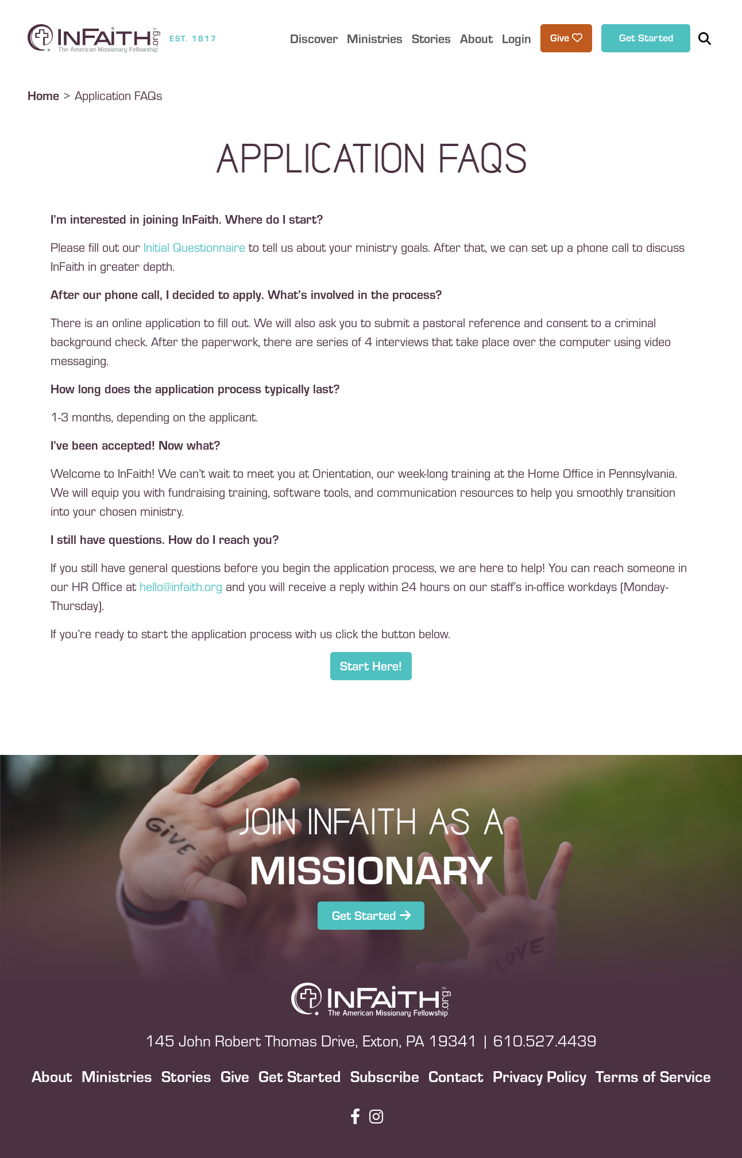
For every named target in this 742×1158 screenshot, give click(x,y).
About (52, 1076)
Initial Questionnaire (196, 246)
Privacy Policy (539, 1076)
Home (43, 94)
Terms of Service (653, 1076)
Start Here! (371, 665)
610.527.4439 (545, 1040)
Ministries (117, 1076)
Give (235, 1076)
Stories (186, 1076)
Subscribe (384, 1076)
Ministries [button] (375, 38)
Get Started (646, 37)
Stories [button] (431, 38)
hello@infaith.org (181, 586)
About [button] (476, 38)
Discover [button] (314, 38)
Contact (456, 1076)
